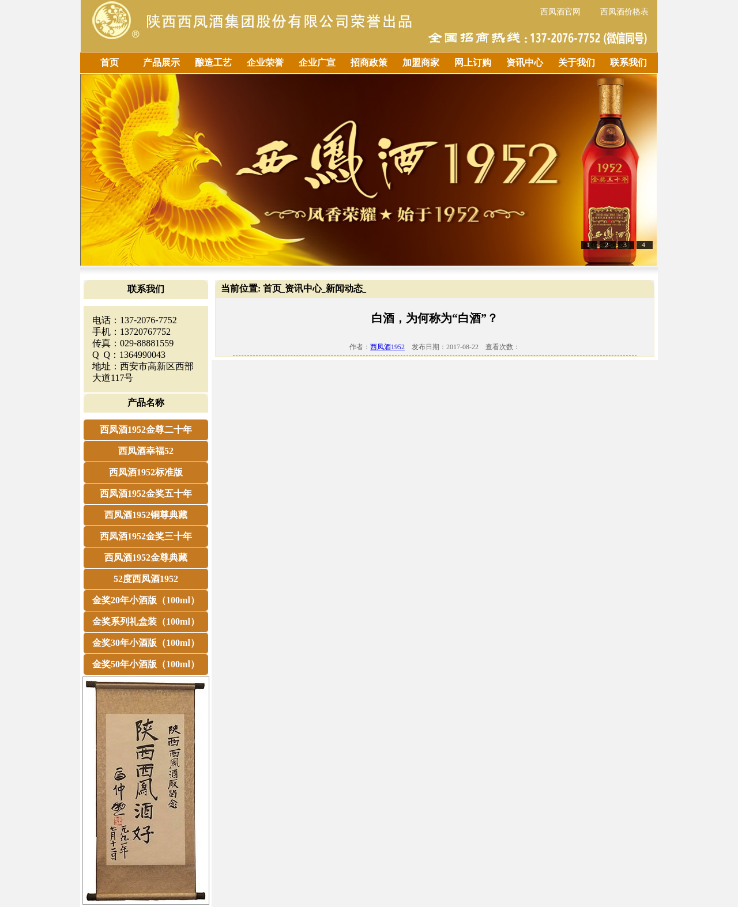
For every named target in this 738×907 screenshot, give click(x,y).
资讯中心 (524, 62)
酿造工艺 (213, 62)
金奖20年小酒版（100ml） (145, 600)
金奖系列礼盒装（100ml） (145, 621)
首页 (109, 62)
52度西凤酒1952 (146, 579)
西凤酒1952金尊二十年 (146, 429)
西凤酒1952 (387, 347)
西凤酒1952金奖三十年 (146, 536)
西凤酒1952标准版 (146, 472)
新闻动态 (344, 288)
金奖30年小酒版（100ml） (145, 643)
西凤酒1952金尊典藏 (145, 557)
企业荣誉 (265, 62)
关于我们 (576, 62)
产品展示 (161, 62)
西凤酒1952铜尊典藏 (145, 515)
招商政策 (369, 62)
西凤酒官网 (560, 11)
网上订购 (472, 62)
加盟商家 (420, 62)
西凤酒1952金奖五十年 (146, 493)
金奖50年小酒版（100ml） (145, 664)
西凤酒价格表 (624, 11)
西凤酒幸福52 (146, 451)
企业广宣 (317, 62)
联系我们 (628, 62)
